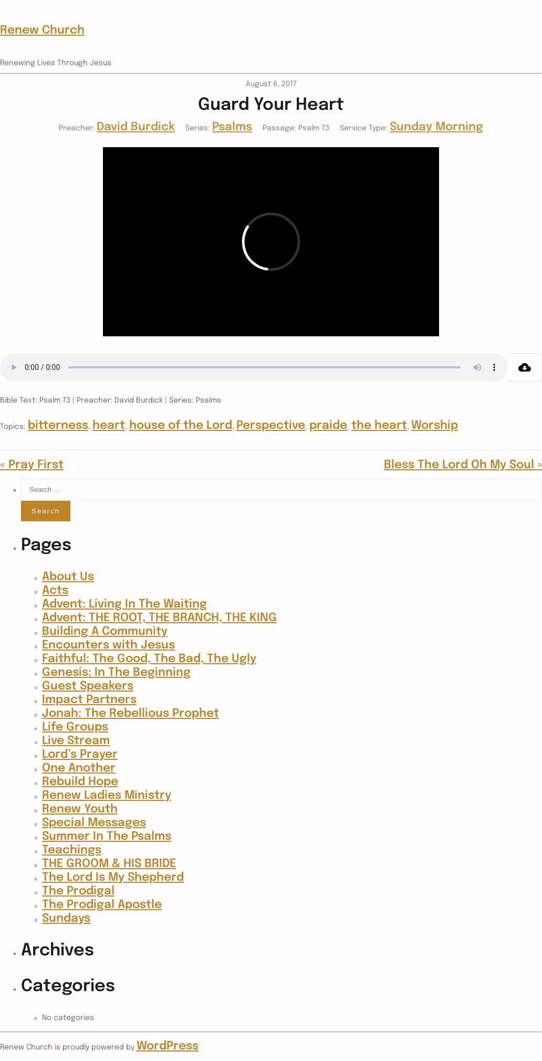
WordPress (168, 1046)
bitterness (58, 425)
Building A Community (105, 631)
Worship (434, 425)
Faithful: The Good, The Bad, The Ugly (149, 659)
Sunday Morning (436, 127)
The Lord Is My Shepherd (113, 877)
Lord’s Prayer (80, 754)
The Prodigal (78, 891)
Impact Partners (89, 700)
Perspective (270, 425)
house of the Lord (180, 425)
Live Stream (76, 741)
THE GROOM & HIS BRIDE (109, 864)
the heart (379, 425)
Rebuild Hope (80, 782)
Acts (55, 590)
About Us (68, 577)
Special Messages (94, 823)
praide (328, 425)
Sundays (66, 918)
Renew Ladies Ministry (106, 795)
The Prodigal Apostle (102, 905)
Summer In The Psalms (106, 836)
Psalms (232, 127)
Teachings (71, 850)
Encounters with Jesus (108, 645)
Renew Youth (80, 809)
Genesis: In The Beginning (116, 672)
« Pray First (32, 465)
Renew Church (42, 30)
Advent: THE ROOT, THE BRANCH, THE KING (159, 618)
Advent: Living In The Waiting (124, 604)
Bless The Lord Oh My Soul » (463, 465)
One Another (79, 768)
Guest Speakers (87, 686)
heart (108, 425)
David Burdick (136, 127)
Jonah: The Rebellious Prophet (130, 713)
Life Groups (75, 727)
